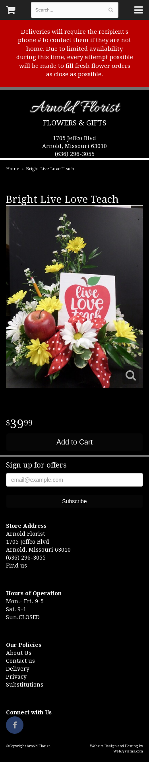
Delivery (17, 669)
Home (12, 168)
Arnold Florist (74, 109)
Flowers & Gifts (74, 123)
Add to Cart (74, 442)
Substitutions (24, 684)
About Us (18, 653)
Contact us (20, 661)
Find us (16, 565)
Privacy (16, 676)
